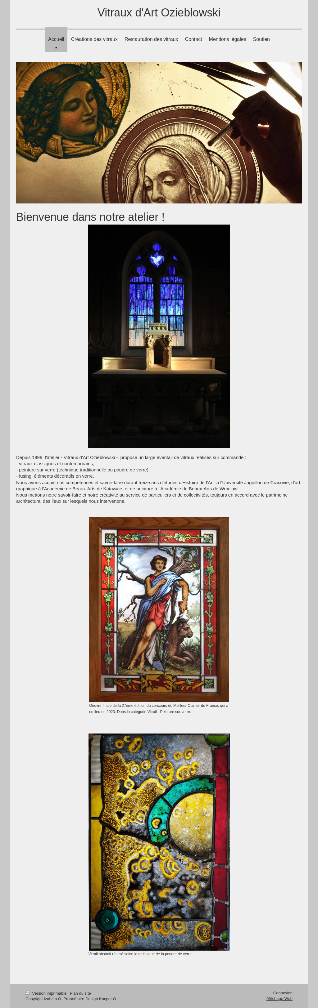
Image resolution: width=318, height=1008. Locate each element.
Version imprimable (46, 993)
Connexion (283, 993)
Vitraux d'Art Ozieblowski (159, 12)
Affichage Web (279, 998)
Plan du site (80, 993)
